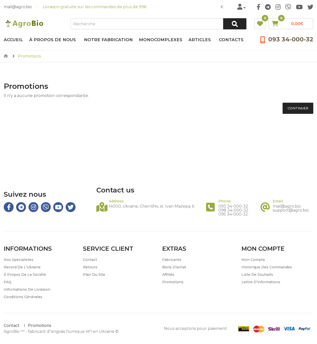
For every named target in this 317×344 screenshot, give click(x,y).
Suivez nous (25, 194)
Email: (278, 201)
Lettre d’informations (260, 282)
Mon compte (253, 259)
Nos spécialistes (18, 259)
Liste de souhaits (257, 274)
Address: (116, 201)
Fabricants (171, 259)
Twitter (310, 7)
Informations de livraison (27, 289)
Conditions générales (23, 297)
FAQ (7, 282)
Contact (90, 259)
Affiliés (168, 274)
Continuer (298, 108)
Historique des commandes (266, 267)
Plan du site (94, 274)
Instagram (278, 7)
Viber (288, 7)
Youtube (299, 7)
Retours (90, 267)
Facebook (258, 7)
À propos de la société (25, 274)
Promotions (173, 282)
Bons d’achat (174, 267)
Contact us (115, 190)
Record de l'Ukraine (22, 267)
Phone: (224, 201)
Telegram (268, 7)
